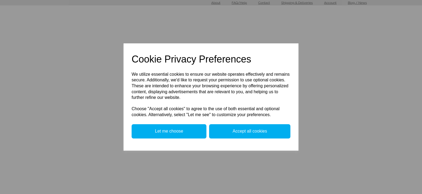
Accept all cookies (250, 131)
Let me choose (169, 131)
